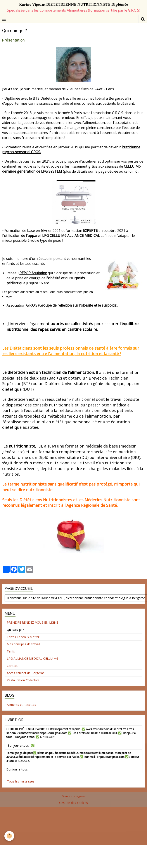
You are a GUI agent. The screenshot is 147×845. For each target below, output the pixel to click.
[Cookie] (9, 836)
